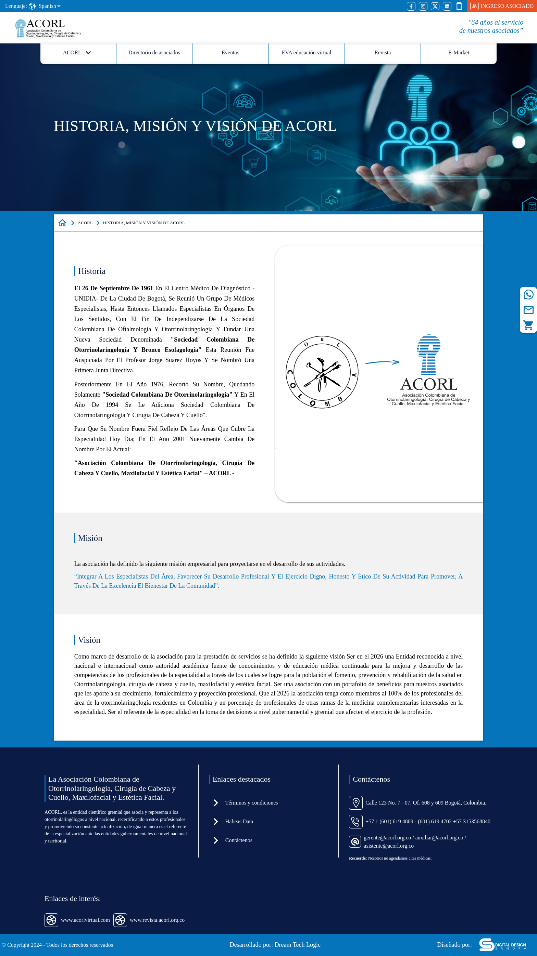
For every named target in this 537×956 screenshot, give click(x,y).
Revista (382, 52)
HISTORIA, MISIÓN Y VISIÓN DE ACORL (144, 222)
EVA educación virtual (307, 52)
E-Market (458, 52)
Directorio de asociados (154, 52)
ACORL (85, 222)
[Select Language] (49, 6)
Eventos (230, 52)
